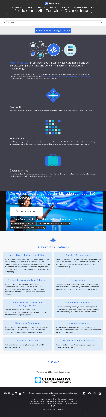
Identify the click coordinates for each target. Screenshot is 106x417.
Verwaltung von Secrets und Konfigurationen (27, 304)
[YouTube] (5, 393)
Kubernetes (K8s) (19, 62)
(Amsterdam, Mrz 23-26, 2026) (28, 227)
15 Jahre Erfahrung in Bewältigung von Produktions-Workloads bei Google (65, 76)
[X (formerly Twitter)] (24, 393)
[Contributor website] (83, 393)
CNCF (50, 372)
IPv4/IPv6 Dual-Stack (27, 340)
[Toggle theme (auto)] (92, 8)
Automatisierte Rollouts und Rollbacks (27, 255)
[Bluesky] (20, 393)
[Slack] (94, 393)
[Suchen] (53, 22)
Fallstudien (53, 362)
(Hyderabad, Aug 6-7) (23, 223)
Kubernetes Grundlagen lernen (53, 30)
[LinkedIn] (16, 393)
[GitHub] (89, 393)
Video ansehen (26, 211)
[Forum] (9, 393)
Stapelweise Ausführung (27, 322)
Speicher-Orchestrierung (78, 255)
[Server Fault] (13, 393)
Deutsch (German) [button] (80, 8)
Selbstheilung (78, 279)
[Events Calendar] (100, 393)
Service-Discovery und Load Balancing (27, 279)
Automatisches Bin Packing (78, 302)
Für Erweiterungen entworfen (78, 340)
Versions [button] (64, 8)
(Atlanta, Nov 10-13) (54, 223)
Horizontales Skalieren (78, 322)
